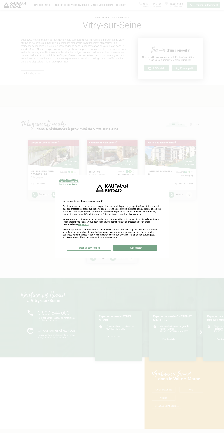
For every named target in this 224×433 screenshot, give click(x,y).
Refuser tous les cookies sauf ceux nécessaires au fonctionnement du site (69, 182)
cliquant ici (83, 224)
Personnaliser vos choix (89, 248)
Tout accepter (135, 248)
